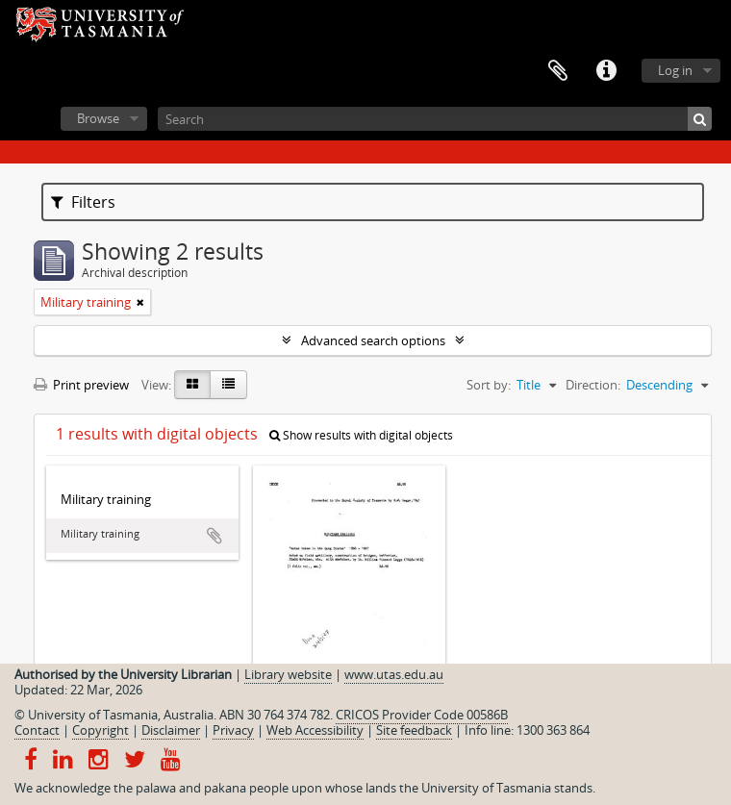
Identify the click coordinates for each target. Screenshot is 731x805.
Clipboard (558, 71)
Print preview (81, 384)
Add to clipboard (214, 535)
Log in (675, 70)
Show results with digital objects (361, 435)
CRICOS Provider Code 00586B (422, 714)
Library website (288, 674)
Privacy (233, 730)
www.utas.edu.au (393, 674)
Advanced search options (373, 340)
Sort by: (488, 384)
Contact (37, 730)
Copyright (100, 730)
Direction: (593, 384)
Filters (83, 202)
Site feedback (414, 730)
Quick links (606, 71)
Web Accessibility (315, 730)
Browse (98, 118)
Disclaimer (170, 730)
